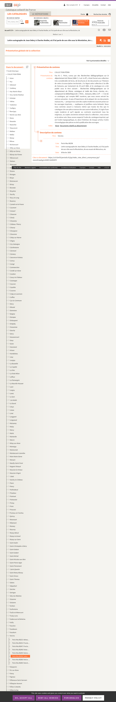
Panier (84, 14)
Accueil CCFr (9, 30)
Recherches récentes (102, 14)
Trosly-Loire (14, 616)
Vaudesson (13, 629)
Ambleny (13, 88)
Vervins (12, 636)
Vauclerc (13, 626)
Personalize (71, 698)
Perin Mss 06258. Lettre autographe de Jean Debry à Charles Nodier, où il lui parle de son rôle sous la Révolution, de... (21, 656)
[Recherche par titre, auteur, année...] (13, 22)
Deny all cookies (48, 698)
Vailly (12, 622)
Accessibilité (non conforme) (48, 167)
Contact (103, 5)
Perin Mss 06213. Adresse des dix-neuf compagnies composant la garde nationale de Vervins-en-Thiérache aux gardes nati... (21, 640)
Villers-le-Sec (14, 690)
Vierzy (12, 673)
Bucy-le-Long (15, 198)
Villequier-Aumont (16, 683)
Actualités (95, 5)
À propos (87, 5)
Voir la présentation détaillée (96, 61)
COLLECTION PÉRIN (14, 74)
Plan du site (17, 167)
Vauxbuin (13, 632)
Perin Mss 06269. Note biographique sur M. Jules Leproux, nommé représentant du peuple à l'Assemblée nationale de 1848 (21, 663)
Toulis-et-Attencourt (16, 612)
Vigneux (12, 677)
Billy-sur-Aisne (15, 148)
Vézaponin (13, 667)
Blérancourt (14, 158)
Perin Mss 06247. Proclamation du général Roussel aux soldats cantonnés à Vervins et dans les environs (21, 646)
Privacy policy (93, 698)
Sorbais (12, 606)
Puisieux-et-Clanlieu (16, 513)
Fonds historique (12, 71)
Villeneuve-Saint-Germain (18, 680)
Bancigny (13, 111)
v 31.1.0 (106, 167)
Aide (109, 5)
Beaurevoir (14, 128)
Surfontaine (14, 609)
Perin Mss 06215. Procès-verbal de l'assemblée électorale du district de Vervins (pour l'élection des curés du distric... (21, 643)
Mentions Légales (30, 167)
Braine (12, 171)
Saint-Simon (14, 576)
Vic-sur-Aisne (14, 670)
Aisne (57, 125)
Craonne (13, 291)
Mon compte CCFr (74, 5)
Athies (12, 101)
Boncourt (13, 164)
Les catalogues (17, 14)
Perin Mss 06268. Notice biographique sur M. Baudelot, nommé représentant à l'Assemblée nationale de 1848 (21, 660)
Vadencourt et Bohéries (17, 619)
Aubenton (13, 105)
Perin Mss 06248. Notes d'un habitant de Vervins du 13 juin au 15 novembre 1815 (21, 650)
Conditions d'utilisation (68, 167)
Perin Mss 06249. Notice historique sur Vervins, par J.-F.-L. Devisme (21, 653)
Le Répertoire (40, 13)
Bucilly (12, 194)
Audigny (13, 108)
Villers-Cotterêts (15, 687)
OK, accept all (23, 698)
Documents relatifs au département (73, 125)
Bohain (13, 161)
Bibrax (12, 141)
